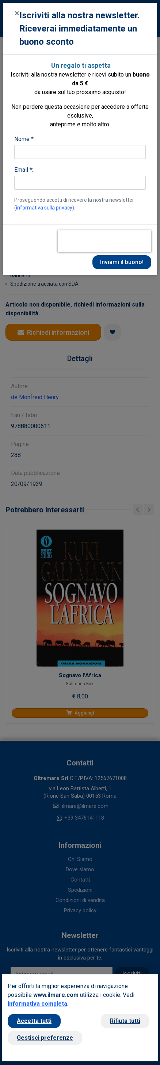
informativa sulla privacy (44, 208)
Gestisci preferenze (45, 1037)
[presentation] (104, 241)
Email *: (23, 169)
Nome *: (24, 139)
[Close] (17, 13)
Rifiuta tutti (125, 1020)
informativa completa (37, 1003)
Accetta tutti (34, 1020)
